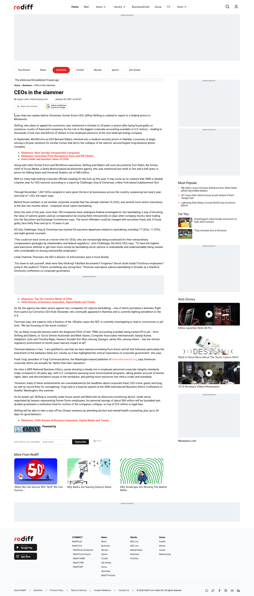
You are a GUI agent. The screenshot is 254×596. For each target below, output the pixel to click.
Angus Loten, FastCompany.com (32, 99)
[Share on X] (213, 590)
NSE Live (134, 546)
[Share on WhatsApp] (206, 590)
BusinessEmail (140, 6)
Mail (86, 6)
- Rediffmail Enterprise (82, 550)
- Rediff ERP (77, 567)
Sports (115, 69)
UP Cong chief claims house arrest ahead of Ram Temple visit (207, 196)
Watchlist (134, 554)
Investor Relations (102, 590)
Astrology (105, 571)
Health (162, 541)
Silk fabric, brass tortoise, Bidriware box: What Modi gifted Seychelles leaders (209, 189)
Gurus (158, 6)
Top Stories (24, 69)
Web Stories (186, 299)
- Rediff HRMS (78, 558)
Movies (98, 69)
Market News (136, 550)
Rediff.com (149, 590)
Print (97, 440)
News (101, 6)
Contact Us (124, 590)
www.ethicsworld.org (124, 359)
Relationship (165, 554)
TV (168, 6)
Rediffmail (77, 541)
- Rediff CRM (78, 562)
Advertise (38, 590)
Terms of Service (78, 590)
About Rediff (20, 590)
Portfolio (134, 558)
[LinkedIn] (238, 590)
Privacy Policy (56, 590)
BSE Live (134, 541)
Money (119, 6)
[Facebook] (219, 590)
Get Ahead (106, 562)
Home (74, 6)
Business (61, 69)
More (181, 6)
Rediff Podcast (108, 575)
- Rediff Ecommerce (81, 554)
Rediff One (77, 546)
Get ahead (134, 69)
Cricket (80, 69)
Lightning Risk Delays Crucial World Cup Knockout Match (208, 204)
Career (162, 550)
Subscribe (80, 442)
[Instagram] (225, 590)
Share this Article (27, 106)
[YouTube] (232, 590)
